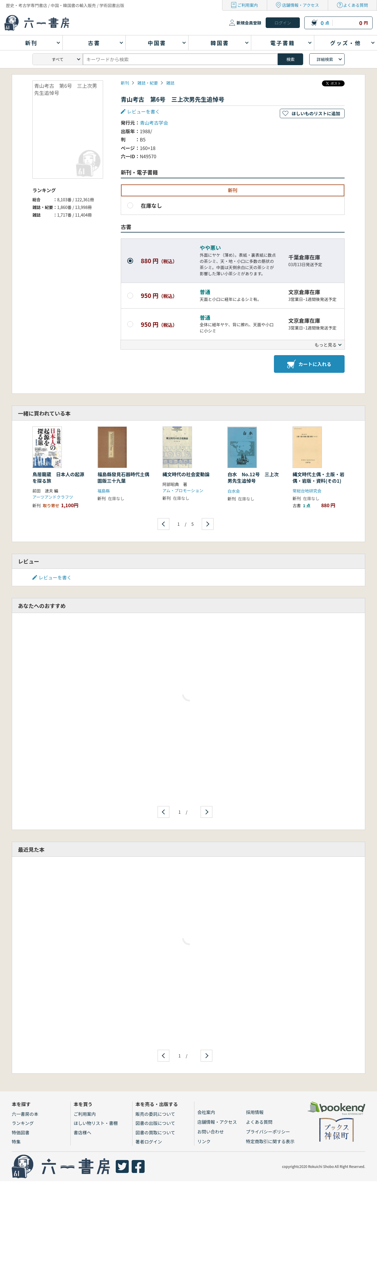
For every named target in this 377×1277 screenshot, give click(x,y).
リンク (204, 1141)
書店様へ (82, 1132)
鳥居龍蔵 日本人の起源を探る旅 (58, 477)
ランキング (23, 1123)
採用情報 (255, 1112)
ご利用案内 (247, 5)
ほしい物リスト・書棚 (96, 1123)
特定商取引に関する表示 (270, 1141)
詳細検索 (325, 59)
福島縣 (103, 491)
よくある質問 (355, 5)
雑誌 (170, 83)
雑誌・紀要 (147, 83)
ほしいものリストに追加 (316, 113)
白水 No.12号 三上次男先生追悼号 (253, 477)
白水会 (233, 491)
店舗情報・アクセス (300, 5)
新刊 (125, 83)
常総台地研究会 (306, 491)
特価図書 (20, 1132)
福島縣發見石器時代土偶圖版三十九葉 (123, 477)
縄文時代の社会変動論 (186, 474)
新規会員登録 (249, 23)
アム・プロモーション (183, 490)
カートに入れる (309, 364)
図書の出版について (155, 1123)
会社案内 (206, 1112)
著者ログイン (148, 1141)
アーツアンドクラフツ (52, 497)
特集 (16, 1141)
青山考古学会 (154, 122)
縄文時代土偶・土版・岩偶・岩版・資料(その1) (318, 477)
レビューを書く (143, 111)
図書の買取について (155, 1132)
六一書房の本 (25, 1114)
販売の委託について (155, 1114)
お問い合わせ (210, 1131)
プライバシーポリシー (268, 1131)
